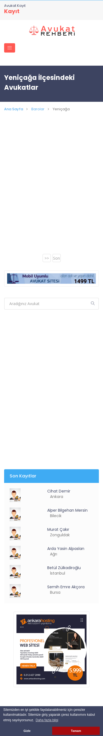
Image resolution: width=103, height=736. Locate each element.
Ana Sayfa (13, 109)
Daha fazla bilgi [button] (47, 720)
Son (56, 258)
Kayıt (12, 11)
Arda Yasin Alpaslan (65, 548)
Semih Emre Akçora (66, 587)
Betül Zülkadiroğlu (64, 567)
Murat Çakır (58, 529)
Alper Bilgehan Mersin (67, 510)
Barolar (37, 109)
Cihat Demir (58, 491)
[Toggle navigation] (9, 48)
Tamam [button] (76, 730)
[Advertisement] (51, 189)
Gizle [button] (27, 730)
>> (46, 258)
